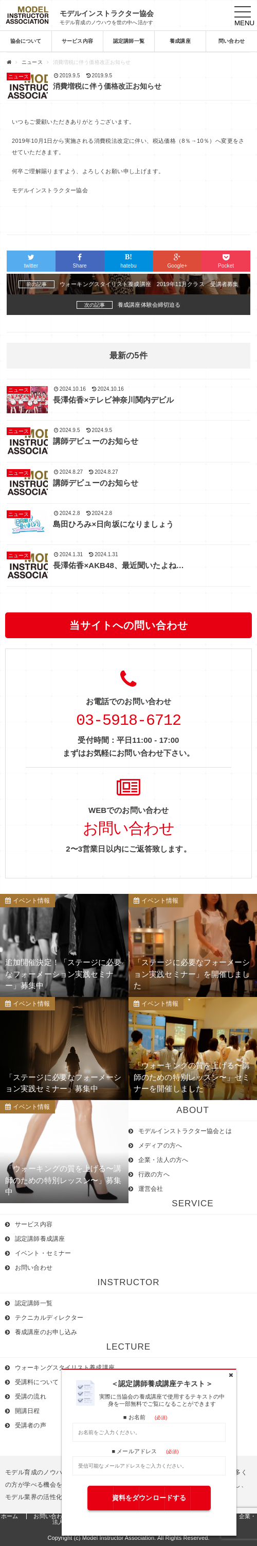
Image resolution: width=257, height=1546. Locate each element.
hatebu (128, 261)
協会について (26, 41)
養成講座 (180, 41)
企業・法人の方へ (163, 1159)
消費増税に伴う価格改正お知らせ (107, 86)
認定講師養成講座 (40, 1238)
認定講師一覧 (128, 41)
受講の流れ (30, 1396)
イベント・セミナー (43, 1253)
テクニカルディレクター (49, 1317)
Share (80, 261)
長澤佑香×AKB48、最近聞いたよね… (118, 565)
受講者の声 (30, 1425)
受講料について (37, 1382)
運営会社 (150, 1188)
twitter (31, 261)
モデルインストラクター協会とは (185, 1131)
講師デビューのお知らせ (95, 441)
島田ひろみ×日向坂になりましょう (113, 524)
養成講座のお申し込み (46, 1332)
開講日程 (27, 1411)
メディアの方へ (160, 1145)
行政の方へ (154, 1174)
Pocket (225, 261)
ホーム (9, 1516)
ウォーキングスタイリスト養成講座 (65, 1367)
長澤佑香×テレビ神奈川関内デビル (113, 399)
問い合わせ (231, 41)
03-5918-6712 (128, 720)
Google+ (177, 261)
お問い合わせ (128, 829)
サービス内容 (77, 41)
